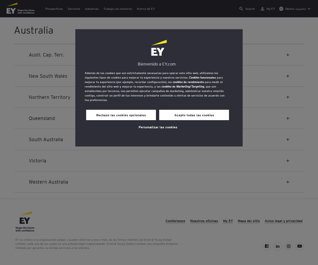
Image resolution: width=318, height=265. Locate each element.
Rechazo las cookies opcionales (121, 115)
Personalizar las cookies (158, 127)
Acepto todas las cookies (194, 115)
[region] (159, 87)
